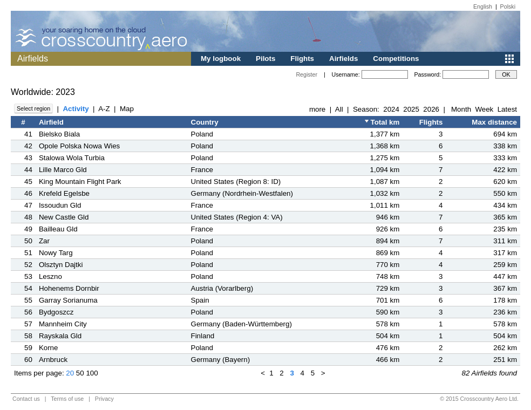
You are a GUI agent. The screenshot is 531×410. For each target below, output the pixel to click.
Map (127, 109)
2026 (431, 109)
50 (80, 373)
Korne (48, 348)
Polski (507, 6)
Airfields (343, 58)
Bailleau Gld (58, 229)
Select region (33, 108)
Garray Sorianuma (68, 300)
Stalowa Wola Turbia (72, 158)
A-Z (104, 109)
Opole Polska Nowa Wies (79, 146)
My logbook (221, 58)
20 (70, 373)
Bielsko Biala (59, 134)
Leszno (50, 276)
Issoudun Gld (60, 205)
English (482, 6)
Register (306, 74)
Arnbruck (53, 360)
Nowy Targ (56, 253)
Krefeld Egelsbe (64, 193)
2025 (411, 109)
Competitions (396, 58)
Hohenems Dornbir (69, 288)
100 (92, 373)
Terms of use (67, 398)
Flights (302, 58)
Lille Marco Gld (63, 170)
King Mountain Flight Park (80, 181)
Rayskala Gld (60, 336)
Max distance (494, 122)
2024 (391, 109)
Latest (507, 109)
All (339, 109)
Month (461, 109)
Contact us (26, 398)
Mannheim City (63, 324)
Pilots (265, 58)
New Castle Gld (64, 217)
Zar (44, 241)
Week (484, 109)
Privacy (104, 398)
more (317, 109)
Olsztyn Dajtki (61, 265)
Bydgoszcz (56, 312)
